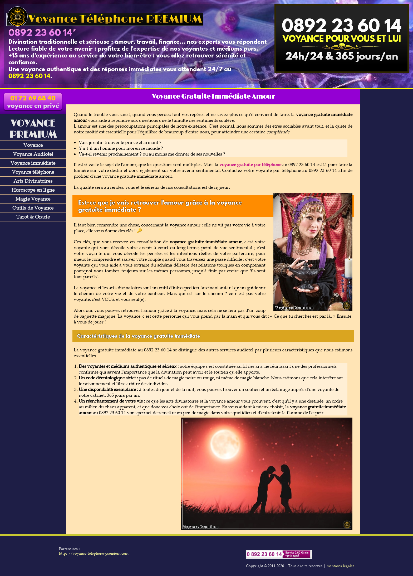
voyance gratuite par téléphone (250, 164)
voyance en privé (33, 102)
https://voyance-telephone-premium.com (93, 553)
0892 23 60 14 (40, 33)
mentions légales (340, 565)
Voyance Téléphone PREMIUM (104, 19)
